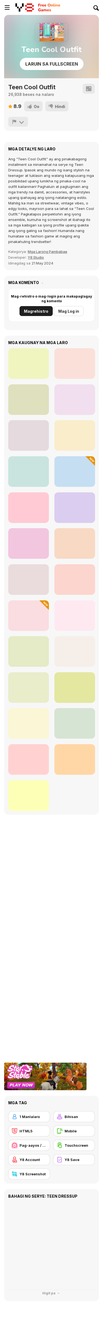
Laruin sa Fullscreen (51, 64)
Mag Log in (68, 311)
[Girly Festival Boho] (74, 399)
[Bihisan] (74, 1116)
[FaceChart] (28, 651)
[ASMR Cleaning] (74, 507)
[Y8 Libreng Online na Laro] (24, 7)
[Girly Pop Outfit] (28, 435)
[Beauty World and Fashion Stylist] (74, 651)
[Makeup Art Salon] (28, 759)
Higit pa (51, 1293)
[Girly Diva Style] (74, 363)
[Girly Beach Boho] (28, 399)
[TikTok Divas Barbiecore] (74, 615)
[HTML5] (29, 1130)
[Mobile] (74, 1130)
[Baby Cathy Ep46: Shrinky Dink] (28, 615)
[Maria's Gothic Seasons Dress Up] (28, 543)
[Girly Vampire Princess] (74, 435)
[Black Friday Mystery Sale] (74, 471)
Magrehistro (36, 311)
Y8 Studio (36, 257)
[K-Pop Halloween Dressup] (74, 723)
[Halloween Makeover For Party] (28, 795)
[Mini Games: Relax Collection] (74, 543)
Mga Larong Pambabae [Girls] (47, 251)
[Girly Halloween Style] (28, 363)
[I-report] (18, 122)
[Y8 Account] (29, 1159)
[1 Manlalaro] (29, 1116)
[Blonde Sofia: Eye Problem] (28, 723)
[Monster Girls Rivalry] (74, 687)
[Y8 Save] (74, 1159)
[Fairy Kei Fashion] (28, 507)
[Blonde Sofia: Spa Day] (28, 687)
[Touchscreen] (74, 1145)
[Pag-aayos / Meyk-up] (29, 1145)
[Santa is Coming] (74, 759)
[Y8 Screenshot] (29, 1173)
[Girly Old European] (28, 471)
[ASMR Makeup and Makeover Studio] (74, 579)
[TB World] (28, 579)
